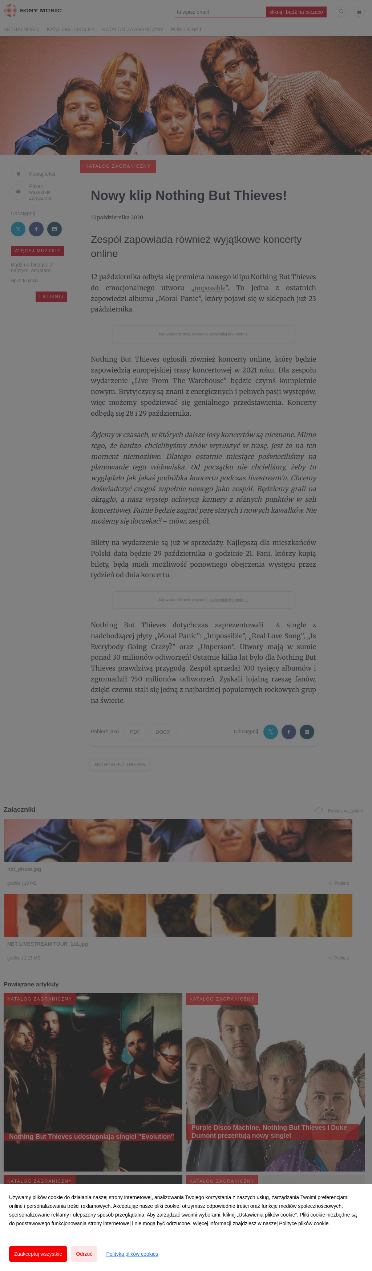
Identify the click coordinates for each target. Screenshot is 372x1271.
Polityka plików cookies (132, 1254)
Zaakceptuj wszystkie (38, 1254)
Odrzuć (84, 1254)
